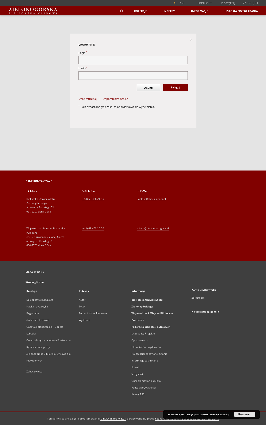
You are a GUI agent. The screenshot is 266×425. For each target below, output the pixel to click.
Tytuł (82, 306)
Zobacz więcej (34, 371)
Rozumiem (244, 414)
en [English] (182, 3)
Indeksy (169, 11)
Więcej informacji (219, 414)
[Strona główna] (121, 11)
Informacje (199, 11)
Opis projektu (139, 340)
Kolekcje (140, 11)
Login (82, 53)
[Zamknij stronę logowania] (191, 39)
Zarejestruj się (88, 99)
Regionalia (32, 313)
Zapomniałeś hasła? (115, 99)
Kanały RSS (137, 394)
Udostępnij (227, 3)
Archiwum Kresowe (37, 320)
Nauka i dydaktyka (37, 306)
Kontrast (205, 3)
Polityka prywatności (143, 387)
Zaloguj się (251, 3)
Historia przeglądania (241, 11)
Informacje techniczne (144, 360)
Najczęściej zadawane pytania (149, 354)
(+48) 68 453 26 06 (93, 228)
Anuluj (148, 87)
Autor (82, 300)
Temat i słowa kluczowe (93, 313)
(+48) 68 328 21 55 (93, 199)
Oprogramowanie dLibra (146, 381)
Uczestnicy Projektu (143, 333)
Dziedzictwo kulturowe (39, 300)
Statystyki (137, 374)
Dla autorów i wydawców (146, 347)
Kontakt (135, 367)
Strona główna (35, 282)
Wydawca (84, 320)
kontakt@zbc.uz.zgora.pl (151, 199)
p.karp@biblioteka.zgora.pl (153, 228)
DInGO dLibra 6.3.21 (113, 418)
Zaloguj (175, 87)
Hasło (82, 68)
